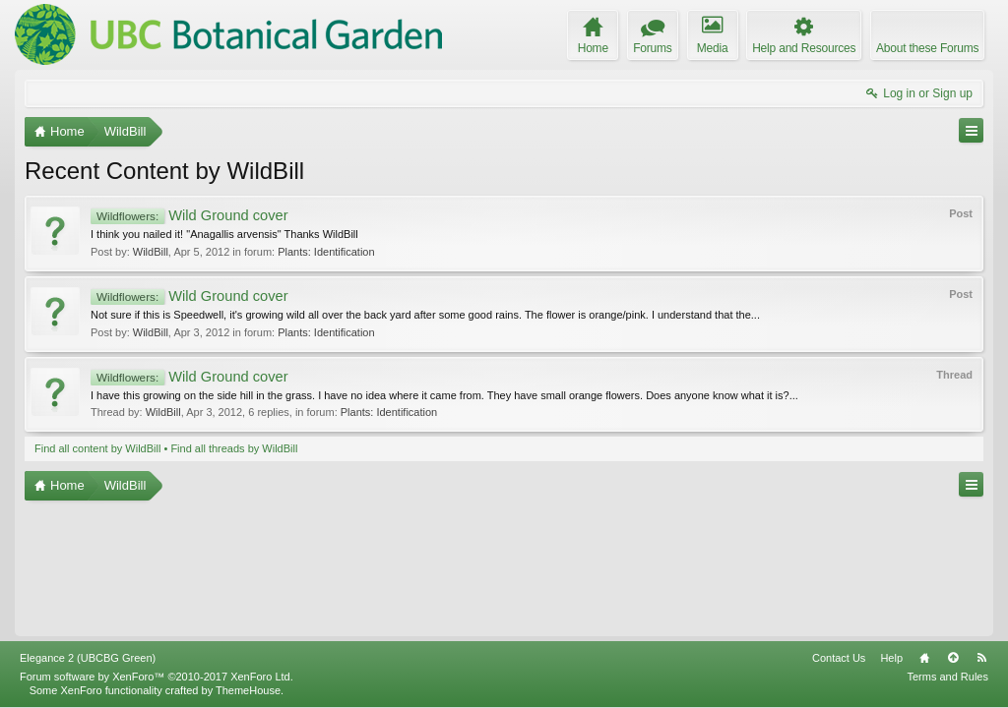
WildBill (150, 252)
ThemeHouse (248, 690)
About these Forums (927, 48)
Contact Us (838, 658)
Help (891, 658)
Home (924, 658)
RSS (981, 658)
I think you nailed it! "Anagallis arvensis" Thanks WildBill (224, 234)
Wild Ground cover (189, 215)
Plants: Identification (326, 252)
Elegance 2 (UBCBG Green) (88, 658)
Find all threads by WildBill (233, 448)
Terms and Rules (947, 676)
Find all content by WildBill (97, 448)
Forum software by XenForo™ (156, 676)
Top (953, 658)
